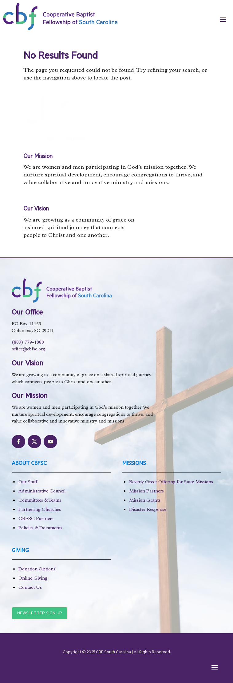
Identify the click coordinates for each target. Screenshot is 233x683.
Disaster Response (147, 510)
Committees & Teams (39, 501)
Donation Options (36, 569)
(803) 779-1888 (28, 343)
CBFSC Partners (35, 519)
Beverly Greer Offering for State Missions (171, 482)
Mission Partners (146, 491)
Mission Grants (144, 501)
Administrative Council (41, 491)
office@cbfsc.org (28, 349)
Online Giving (32, 579)
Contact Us (30, 588)
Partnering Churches (39, 510)
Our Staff (27, 482)
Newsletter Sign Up (39, 613)
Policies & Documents (40, 528)
